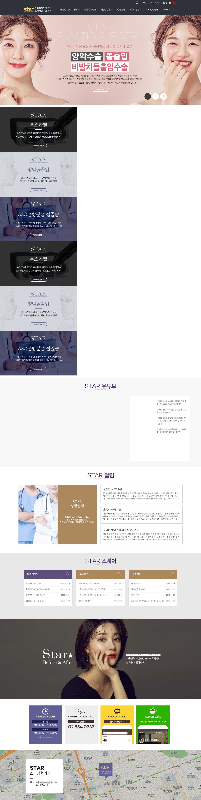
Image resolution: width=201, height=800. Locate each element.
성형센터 (121, 10)
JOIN (157, 3)
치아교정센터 (135, 10)
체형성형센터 (106, 10)
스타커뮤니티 (168, 10)
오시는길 (164, 3)
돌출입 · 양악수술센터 (69, 10)
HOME (143, 3)
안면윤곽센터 (90, 10)
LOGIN (150, 3)
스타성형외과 (152, 10)
